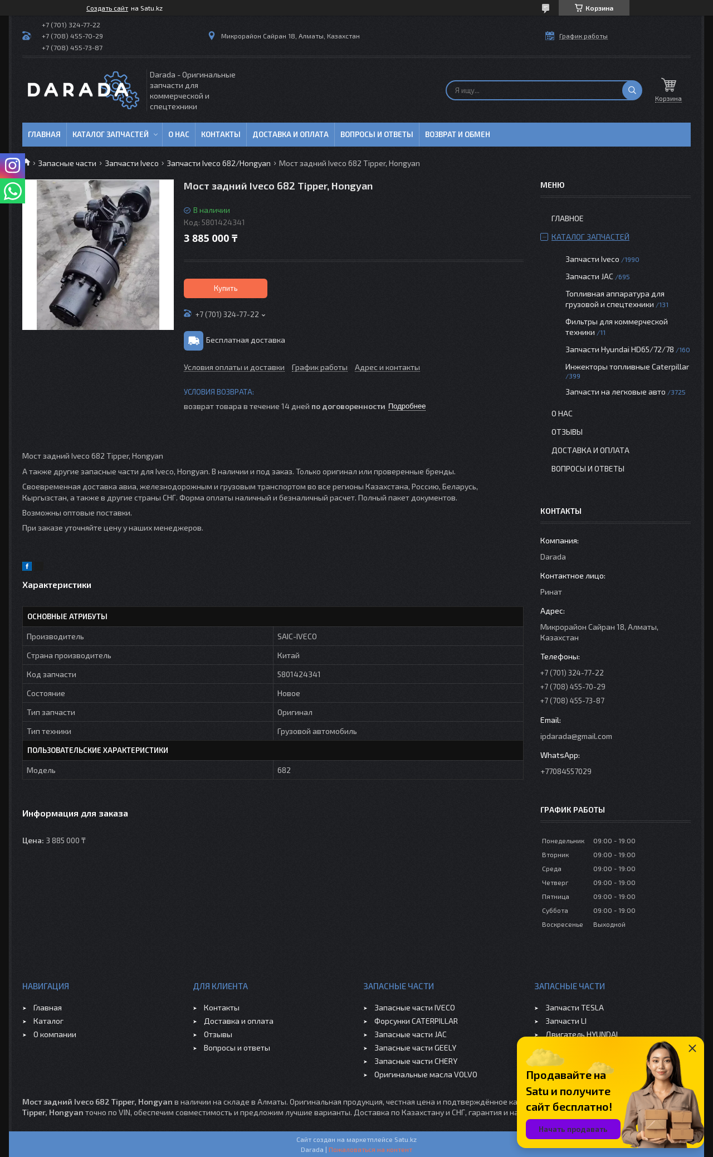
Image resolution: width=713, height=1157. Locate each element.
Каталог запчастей (110, 134)
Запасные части (67, 163)
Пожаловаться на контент (370, 1149)
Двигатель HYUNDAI (581, 1034)
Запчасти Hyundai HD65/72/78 (619, 349)
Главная (44, 134)
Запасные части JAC (410, 1034)
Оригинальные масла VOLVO (425, 1074)
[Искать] (632, 90)
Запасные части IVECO (414, 1007)
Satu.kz (405, 1139)
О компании (54, 1034)
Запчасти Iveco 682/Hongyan (219, 163)
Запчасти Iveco (132, 163)
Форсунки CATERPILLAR (416, 1020)
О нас (178, 134)
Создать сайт (107, 8)
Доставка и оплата (290, 134)
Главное (567, 218)
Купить (226, 288)
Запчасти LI (566, 1020)
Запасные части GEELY (415, 1047)
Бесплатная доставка (245, 339)
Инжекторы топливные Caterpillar (627, 366)
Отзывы (567, 431)
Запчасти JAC (589, 276)
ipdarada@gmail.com (576, 736)
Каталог (48, 1020)
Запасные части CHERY (415, 1061)
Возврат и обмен (457, 134)
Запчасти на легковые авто (615, 391)
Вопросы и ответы (376, 134)
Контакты (221, 134)
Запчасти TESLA (574, 1007)
